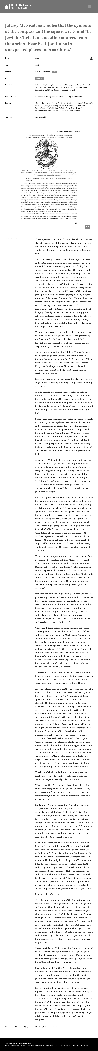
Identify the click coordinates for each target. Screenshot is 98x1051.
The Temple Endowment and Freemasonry (52, 1027)
